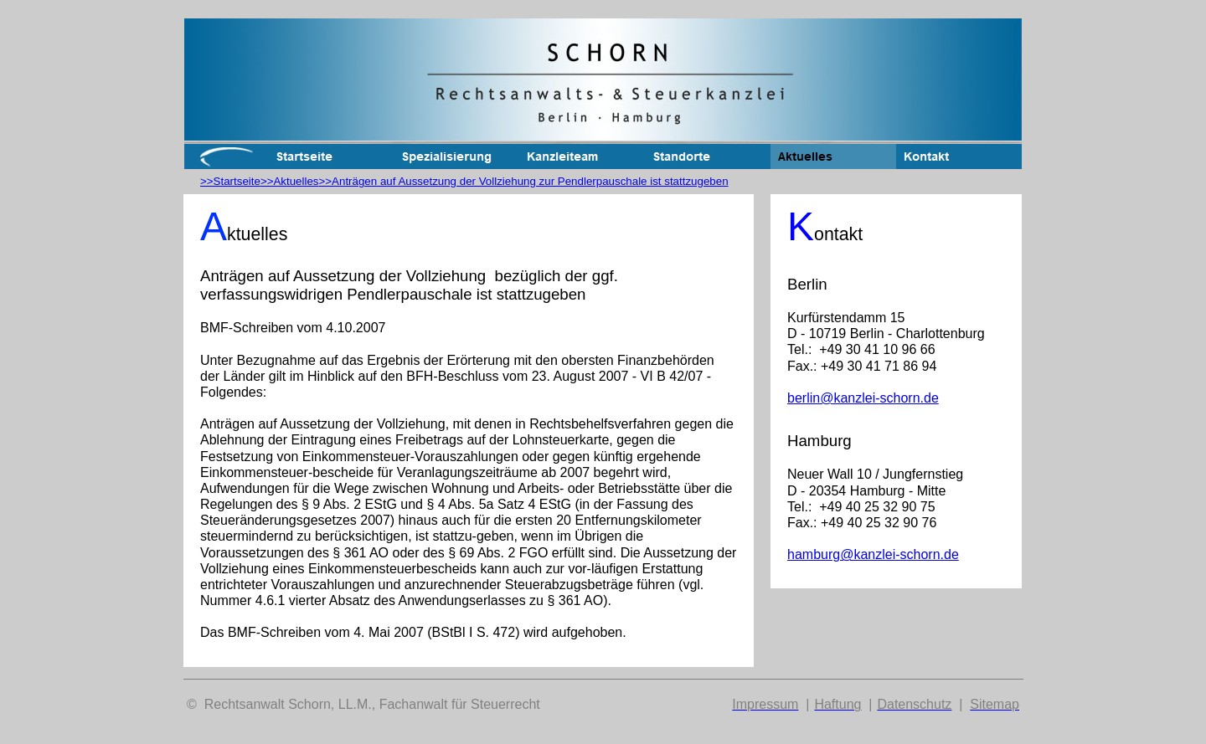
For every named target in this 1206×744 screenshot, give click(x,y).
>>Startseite (230, 181)
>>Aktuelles (289, 181)
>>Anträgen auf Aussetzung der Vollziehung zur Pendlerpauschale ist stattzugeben (524, 181)
